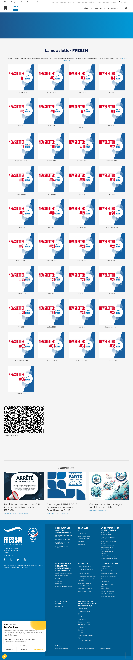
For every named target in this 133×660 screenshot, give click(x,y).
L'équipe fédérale (83, 573)
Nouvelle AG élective (107, 591)
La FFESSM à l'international (86, 585)
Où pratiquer (82, 533)
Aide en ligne (15, 567)
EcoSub (57, 578)
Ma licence (113, 8)
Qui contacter (82, 530)
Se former (81, 541)
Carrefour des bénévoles (85, 635)
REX (79, 638)
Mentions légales (9, 565)
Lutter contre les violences (63, 586)
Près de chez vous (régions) (86, 576)
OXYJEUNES (82, 619)
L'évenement (59, 606)
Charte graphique (105, 648)
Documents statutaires (108, 571)
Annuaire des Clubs (84, 624)
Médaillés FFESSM (106, 593)
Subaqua (81, 630)
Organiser (104, 579)
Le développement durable (63, 573)
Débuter (88, 8)
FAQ (40, 565)
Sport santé (81, 544)
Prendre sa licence (83, 538)
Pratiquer (100, 8)
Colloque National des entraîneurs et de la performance (108, 547)
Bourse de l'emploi (84, 611)
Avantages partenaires (85, 588)
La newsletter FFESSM (85, 591)
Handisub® (58, 583)
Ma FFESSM (24, 567)
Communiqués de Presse (85, 648)
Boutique (81, 627)
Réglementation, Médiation (109, 573)
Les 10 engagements (61, 575)
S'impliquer (58, 581)
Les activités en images (62, 539)
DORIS (80, 616)
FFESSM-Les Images (84, 640)
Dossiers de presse (61, 648)
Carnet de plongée (84, 622)
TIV (79, 614)
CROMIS (80, 632)
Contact (6, 567)
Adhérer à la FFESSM (107, 584)
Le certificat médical (84, 536)
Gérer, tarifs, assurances (108, 576)
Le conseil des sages (84, 583)
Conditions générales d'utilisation (26, 565)
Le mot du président (84, 566)
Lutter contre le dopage (108, 556)
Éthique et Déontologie (108, 596)
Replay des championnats (109, 558)
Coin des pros (82, 608)
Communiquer (105, 581)
